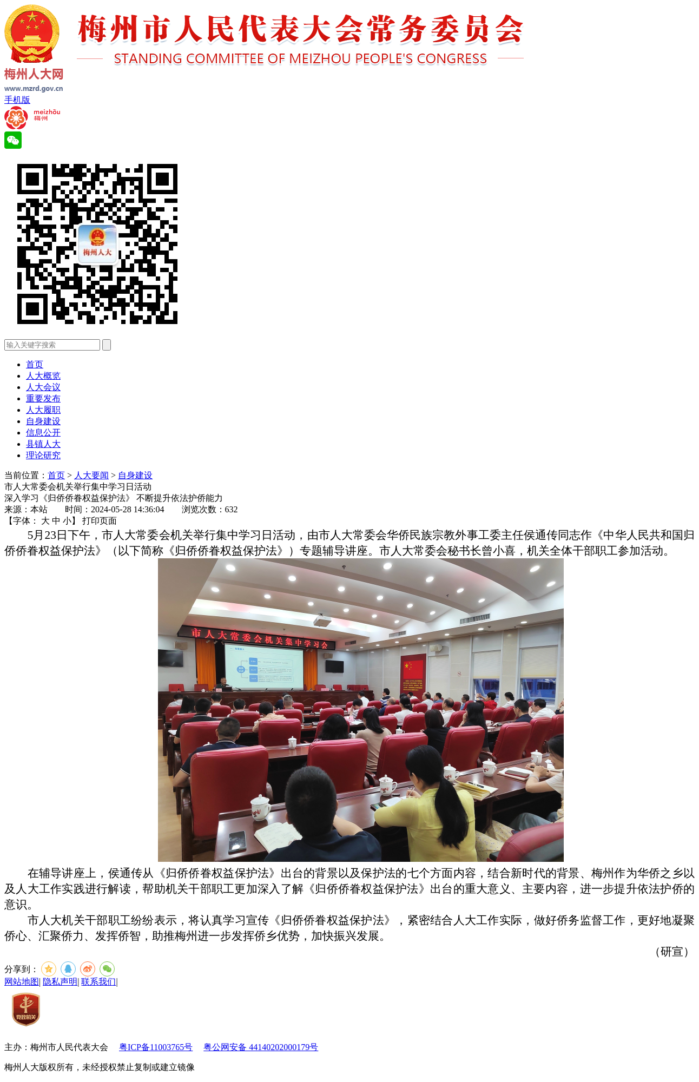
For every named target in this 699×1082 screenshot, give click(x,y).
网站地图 (21, 981)
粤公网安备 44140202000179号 (260, 1047)
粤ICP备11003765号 (156, 1047)
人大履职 (43, 409)
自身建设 (43, 421)
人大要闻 (91, 475)
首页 (34, 364)
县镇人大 (43, 443)
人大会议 (43, 387)
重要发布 (43, 398)
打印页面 (99, 520)
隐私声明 (60, 981)
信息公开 (43, 432)
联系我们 (98, 981)
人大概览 (43, 375)
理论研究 (43, 455)
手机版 (17, 99)
